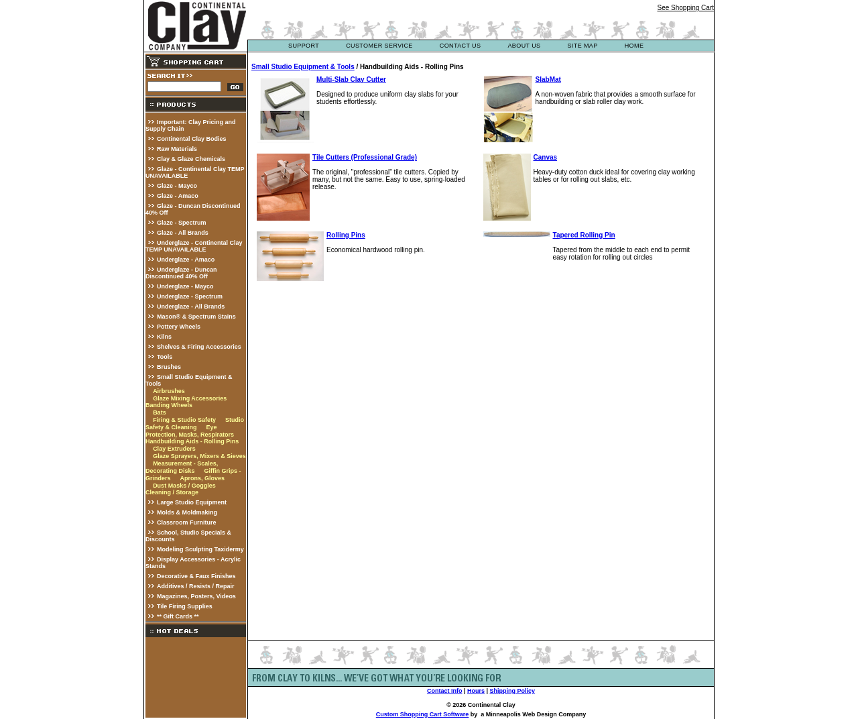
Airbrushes (169, 391)
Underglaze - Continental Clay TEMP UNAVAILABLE (194, 246)
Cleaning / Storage (171, 492)
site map (582, 45)
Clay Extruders (174, 448)
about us (523, 45)
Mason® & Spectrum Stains (196, 316)
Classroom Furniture (187, 522)
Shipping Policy (513, 690)
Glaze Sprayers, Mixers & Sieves (199, 456)
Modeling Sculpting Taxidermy (200, 549)
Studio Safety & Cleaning (194, 424)
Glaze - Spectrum (181, 222)
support (303, 45)
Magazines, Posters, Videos (196, 596)
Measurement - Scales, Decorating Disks (181, 467)
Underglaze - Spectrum (190, 296)
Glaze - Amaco (177, 195)
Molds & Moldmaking (187, 512)
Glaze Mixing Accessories (190, 398)
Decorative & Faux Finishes (196, 576)
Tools (164, 356)
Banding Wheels (168, 405)
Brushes (169, 367)
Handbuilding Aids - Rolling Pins (192, 441)
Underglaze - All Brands (191, 306)
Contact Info (445, 690)
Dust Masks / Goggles (184, 485)
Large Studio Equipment (192, 502)
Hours (476, 690)
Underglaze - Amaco (185, 259)
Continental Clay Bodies (192, 138)
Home (634, 45)
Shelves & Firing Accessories (199, 346)
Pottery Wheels (178, 326)
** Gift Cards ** (178, 616)
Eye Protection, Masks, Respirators (189, 431)
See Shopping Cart (685, 7)
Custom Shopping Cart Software (422, 714)
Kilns (164, 336)
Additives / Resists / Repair (196, 586)
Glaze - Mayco (177, 185)
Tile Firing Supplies (184, 606)
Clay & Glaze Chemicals (191, 159)
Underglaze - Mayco (185, 286)
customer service (379, 45)
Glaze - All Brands (182, 232)
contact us (460, 45)
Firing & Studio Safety (184, 420)
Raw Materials (177, 149)
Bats (159, 412)
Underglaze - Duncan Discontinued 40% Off (181, 273)
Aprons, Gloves (202, 478)
